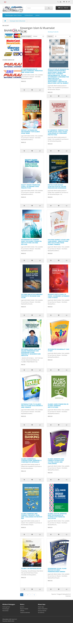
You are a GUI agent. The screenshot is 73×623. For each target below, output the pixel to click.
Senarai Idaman (42, 610)
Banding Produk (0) (53, 32)
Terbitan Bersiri (28, 15)
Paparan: (50, 36)
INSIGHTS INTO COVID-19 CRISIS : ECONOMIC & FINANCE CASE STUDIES (58, 295)
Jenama (22, 607)
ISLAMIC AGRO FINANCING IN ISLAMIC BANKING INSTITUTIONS (58, 405)
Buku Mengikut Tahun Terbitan (13, 15)
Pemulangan (5, 609)
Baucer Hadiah (24, 609)
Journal (37, 15)
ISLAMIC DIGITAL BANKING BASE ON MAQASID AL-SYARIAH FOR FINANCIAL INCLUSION (57, 516)
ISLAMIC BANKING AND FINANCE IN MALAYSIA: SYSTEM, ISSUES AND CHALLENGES (56, 461)
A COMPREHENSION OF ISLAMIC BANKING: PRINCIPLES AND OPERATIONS (32, 70)
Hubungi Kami (6, 607)
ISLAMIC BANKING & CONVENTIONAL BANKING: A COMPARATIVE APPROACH (31, 460)
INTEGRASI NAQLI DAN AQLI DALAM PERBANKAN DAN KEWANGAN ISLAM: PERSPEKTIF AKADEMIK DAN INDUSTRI (31, 352)
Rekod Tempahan (42, 609)
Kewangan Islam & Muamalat (17, 21)
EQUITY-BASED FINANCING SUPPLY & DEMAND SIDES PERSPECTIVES (30, 186)
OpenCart (14, 619)
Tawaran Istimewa (25, 612)
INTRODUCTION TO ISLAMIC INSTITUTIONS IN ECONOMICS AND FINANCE (32, 405)
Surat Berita (41, 612)
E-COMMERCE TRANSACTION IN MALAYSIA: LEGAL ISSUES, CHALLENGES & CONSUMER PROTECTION (58, 132)
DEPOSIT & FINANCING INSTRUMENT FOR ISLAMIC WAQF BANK (30, 131)
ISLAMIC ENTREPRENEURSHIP (31, 568)
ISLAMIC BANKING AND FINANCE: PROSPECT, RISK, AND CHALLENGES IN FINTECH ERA (31, 516)
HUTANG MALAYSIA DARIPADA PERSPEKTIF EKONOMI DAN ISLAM (31, 295)
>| (34, 595)
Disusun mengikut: (26, 36)
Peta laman (5, 610)
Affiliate (22, 610)
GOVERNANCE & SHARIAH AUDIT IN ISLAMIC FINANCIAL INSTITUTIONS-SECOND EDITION (31, 242)
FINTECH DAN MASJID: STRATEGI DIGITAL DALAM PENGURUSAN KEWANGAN (57, 186)
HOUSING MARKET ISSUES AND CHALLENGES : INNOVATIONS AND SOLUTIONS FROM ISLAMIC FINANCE (58, 242)
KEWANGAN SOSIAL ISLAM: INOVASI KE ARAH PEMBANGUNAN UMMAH (57, 569)
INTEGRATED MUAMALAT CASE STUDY (58, 350)
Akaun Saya (41, 607)
